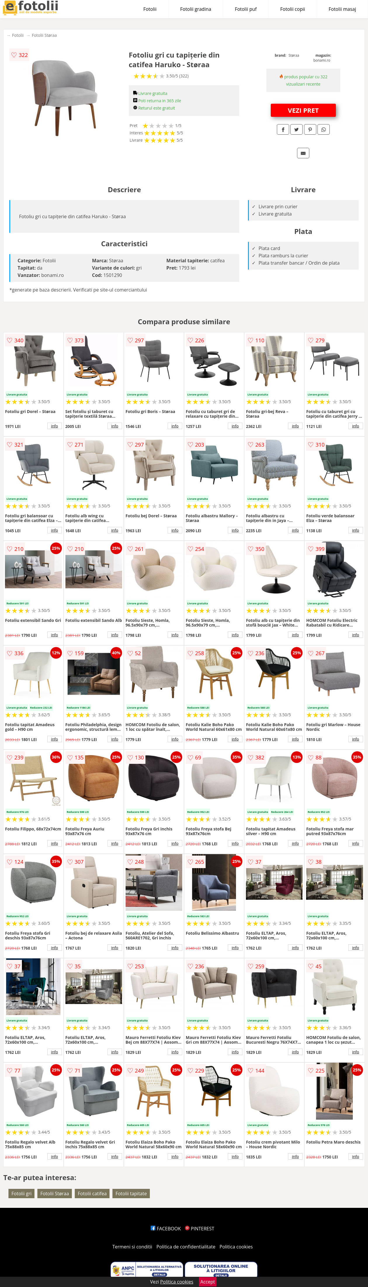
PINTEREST (199, 1228)
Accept (207, 1282)
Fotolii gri (21, 1193)
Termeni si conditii (132, 1246)
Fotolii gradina (195, 9)
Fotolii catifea (92, 1193)
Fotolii (150, 9)
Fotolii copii (292, 9)
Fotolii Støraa (44, 35)
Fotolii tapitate (131, 1193)
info (54, 426)
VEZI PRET (303, 110)
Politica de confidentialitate (186, 1246)
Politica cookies (236, 1246)
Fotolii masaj (342, 9)
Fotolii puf (245, 9)
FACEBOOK (166, 1228)
